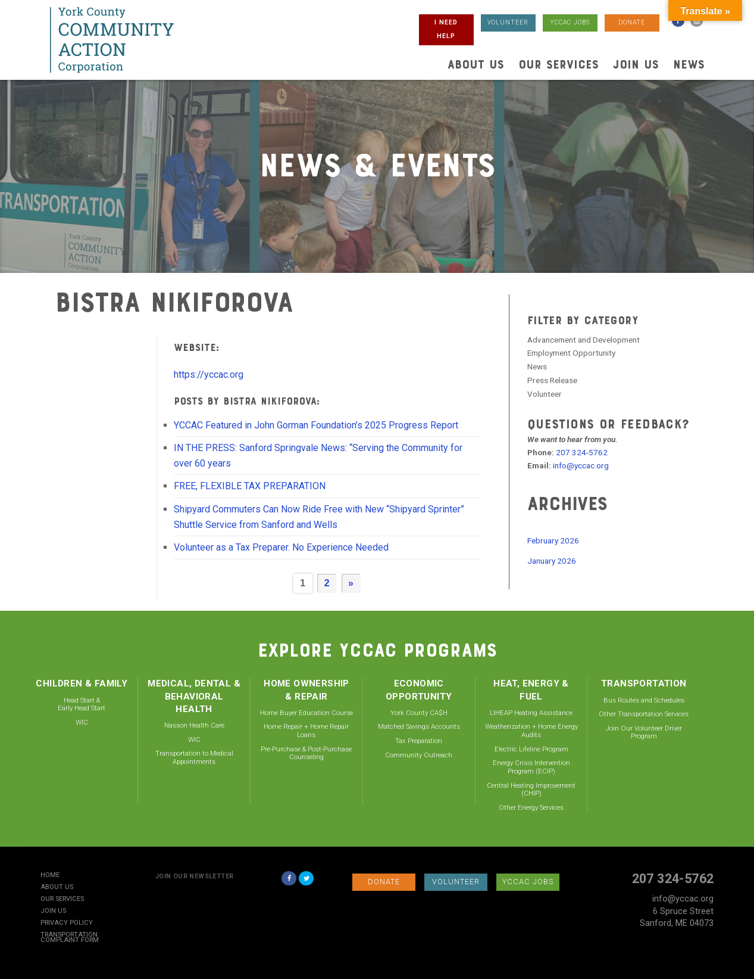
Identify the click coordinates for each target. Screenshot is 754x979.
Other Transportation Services (644, 714)
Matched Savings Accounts (419, 726)
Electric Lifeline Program (531, 749)
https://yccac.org (208, 374)
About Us (476, 64)
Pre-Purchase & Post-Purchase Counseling (306, 753)
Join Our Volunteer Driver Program (644, 732)
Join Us (636, 64)
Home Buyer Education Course (306, 712)
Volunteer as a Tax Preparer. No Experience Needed (281, 547)
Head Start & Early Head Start (81, 704)
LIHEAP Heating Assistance (531, 712)
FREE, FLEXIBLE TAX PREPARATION (250, 486)
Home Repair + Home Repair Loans (306, 730)
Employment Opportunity (571, 353)
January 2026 (551, 560)
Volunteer (544, 394)
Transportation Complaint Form (69, 938)
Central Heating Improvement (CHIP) (531, 789)
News (689, 64)
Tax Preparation (418, 740)
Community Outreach (418, 755)
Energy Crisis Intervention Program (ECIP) (531, 767)
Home (50, 875)
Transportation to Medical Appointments (194, 757)
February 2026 (553, 540)
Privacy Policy (66, 923)
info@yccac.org (581, 465)
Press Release (552, 380)
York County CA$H (419, 712)
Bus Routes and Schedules (643, 700)
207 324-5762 (582, 452)
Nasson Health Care (194, 725)
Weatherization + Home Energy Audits (531, 730)
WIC (82, 722)
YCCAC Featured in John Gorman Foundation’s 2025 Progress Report (316, 425)
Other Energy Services (531, 807)
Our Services (558, 64)
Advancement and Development (583, 339)
